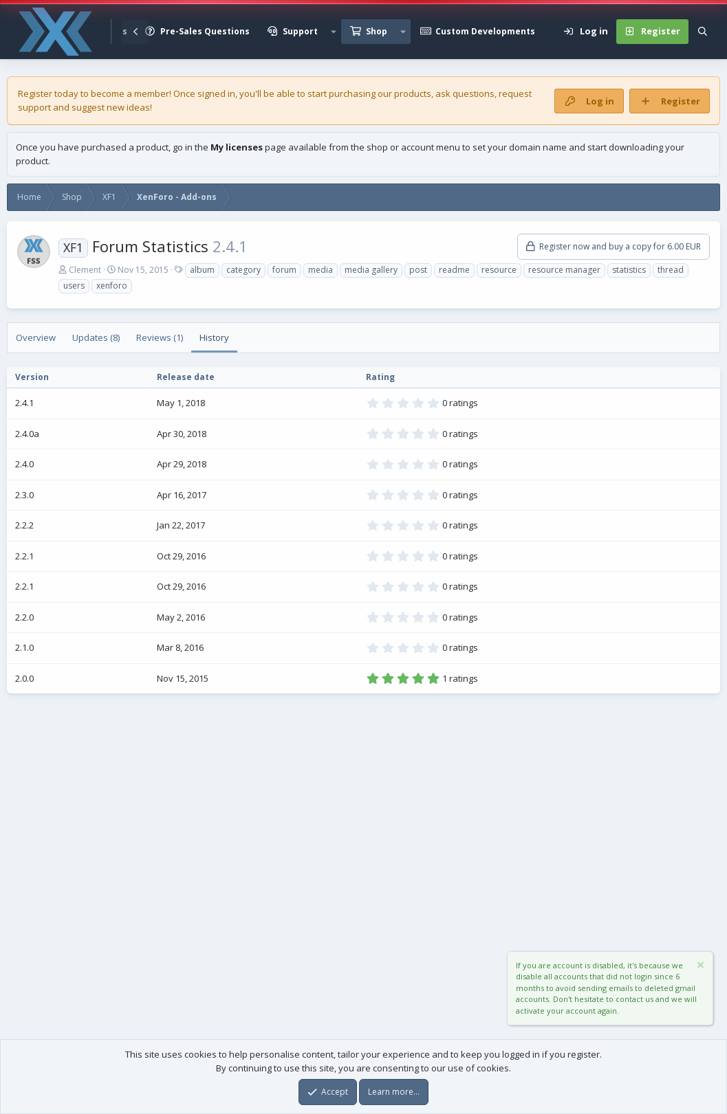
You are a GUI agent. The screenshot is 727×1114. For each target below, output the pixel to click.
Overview (36, 337)
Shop (376, 31)
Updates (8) (96, 337)
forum (284, 270)
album (202, 270)
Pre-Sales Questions (205, 31)
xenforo (111, 285)
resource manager (564, 270)
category (243, 270)
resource (499, 270)
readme (454, 270)
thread (671, 270)
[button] (333, 31)
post (418, 270)
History (214, 337)
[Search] (702, 31)
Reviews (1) (159, 337)
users (74, 285)
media (320, 270)
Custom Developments (485, 31)
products (412, 93)
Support (300, 31)
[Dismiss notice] (699, 966)
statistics (629, 270)
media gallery (371, 270)
